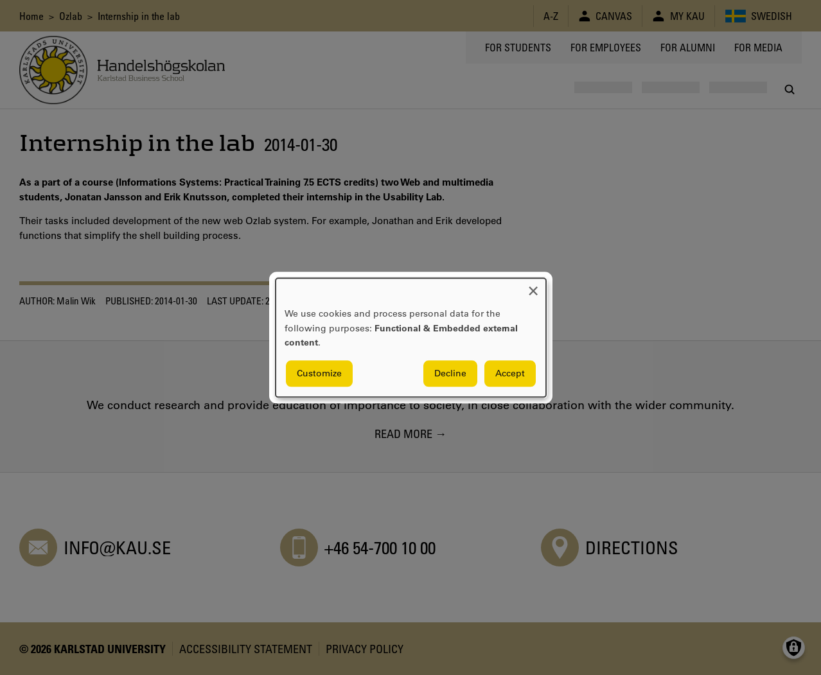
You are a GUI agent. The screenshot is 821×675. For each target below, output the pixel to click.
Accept (510, 373)
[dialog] (411, 337)
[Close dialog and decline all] (533, 286)
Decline (450, 373)
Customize (319, 373)
